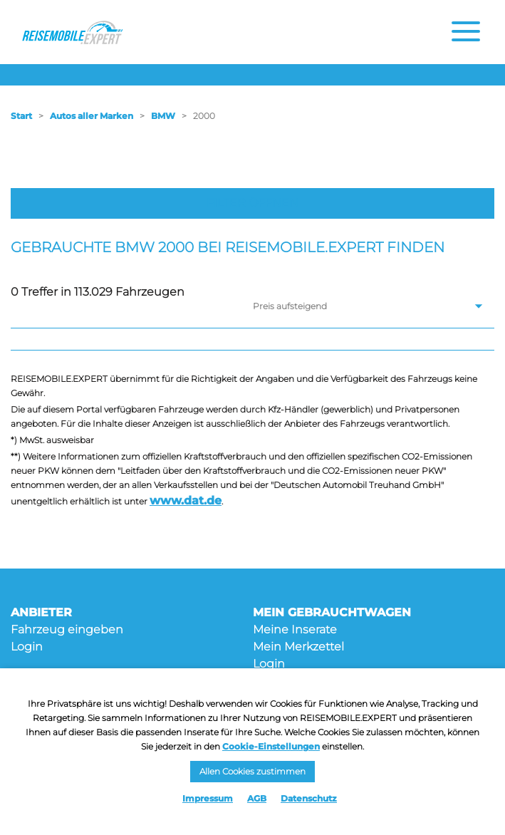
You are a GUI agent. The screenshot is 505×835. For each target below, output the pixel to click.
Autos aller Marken (91, 115)
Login (27, 646)
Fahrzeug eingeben (67, 629)
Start (21, 115)
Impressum (207, 798)
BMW (163, 115)
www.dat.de (186, 500)
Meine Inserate (295, 629)
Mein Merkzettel (298, 646)
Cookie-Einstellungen (271, 746)
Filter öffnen (252, 202)
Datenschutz (309, 798)
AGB (256, 798)
